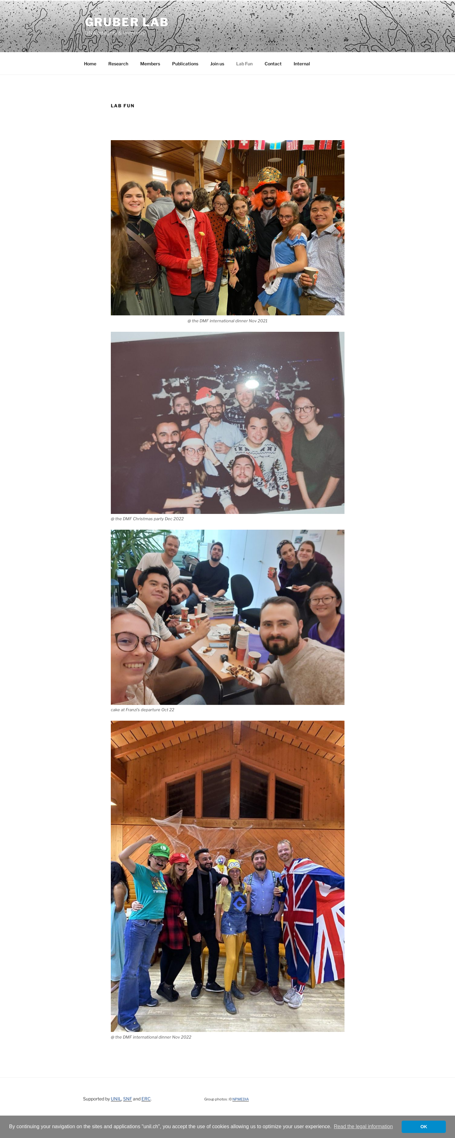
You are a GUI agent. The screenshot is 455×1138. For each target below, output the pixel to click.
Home (90, 63)
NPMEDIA (240, 1099)
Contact (273, 63)
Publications (185, 63)
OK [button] (423, 1126)
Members (150, 63)
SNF (127, 1098)
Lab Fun (244, 63)
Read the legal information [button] (363, 1126)
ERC (146, 1098)
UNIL (116, 1098)
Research (118, 63)
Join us (217, 63)
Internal (302, 63)
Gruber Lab (127, 22)
